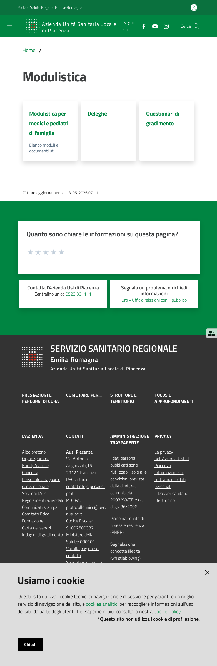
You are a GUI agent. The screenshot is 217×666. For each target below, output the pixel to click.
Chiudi (30, 644)
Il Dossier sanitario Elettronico (171, 497)
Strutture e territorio (123, 398)
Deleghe (97, 113)
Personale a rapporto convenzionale (41, 483)
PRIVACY (163, 436)
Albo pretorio (34, 452)
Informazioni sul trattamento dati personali (170, 479)
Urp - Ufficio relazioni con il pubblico (154, 300)
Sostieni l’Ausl (35, 493)
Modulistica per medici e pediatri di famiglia (48, 123)
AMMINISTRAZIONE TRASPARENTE (129, 439)
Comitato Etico (35, 513)
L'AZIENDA (32, 436)
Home (29, 50)
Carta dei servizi (36, 527)
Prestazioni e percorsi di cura (40, 398)
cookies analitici (102, 604)
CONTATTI (75, 436)
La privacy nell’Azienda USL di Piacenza (171, 459)
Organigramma (35, 458)
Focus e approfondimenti (173, 398)
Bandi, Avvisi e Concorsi (35, 469)
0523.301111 (78, 294)
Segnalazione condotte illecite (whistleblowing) (125, 551)
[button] (196, 26)
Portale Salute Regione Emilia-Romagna (50, 7)
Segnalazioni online (84, 562)
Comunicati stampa (40, 507)
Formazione (32, 520)
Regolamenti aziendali (42, 500)
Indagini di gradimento (42, 534)
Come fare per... (84, 395)
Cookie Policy (167, 611)
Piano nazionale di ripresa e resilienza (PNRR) (127, 525)
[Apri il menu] (9, 25)
